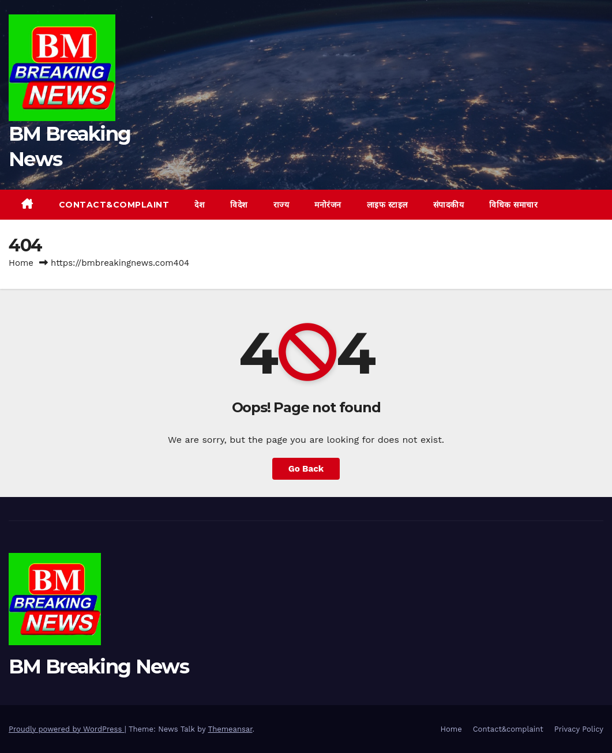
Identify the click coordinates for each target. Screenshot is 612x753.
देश (199, 204)
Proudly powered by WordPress (67, 729)
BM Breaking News (99, 666)
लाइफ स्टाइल (387, 204)
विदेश (239, 204)
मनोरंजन (327, 204)
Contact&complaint (114, 204)
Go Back (306, 469)
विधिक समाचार (513, 204)
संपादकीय (448, 204)
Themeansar (230, 729)
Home (21, 263)
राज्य (281, 204)
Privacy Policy (578, 729)
